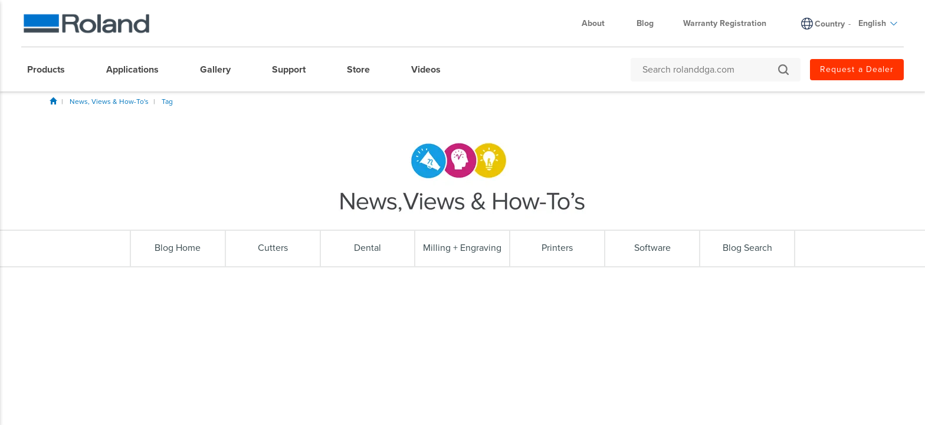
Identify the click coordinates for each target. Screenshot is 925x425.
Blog (645, 23)
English (878, 23)
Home (53, 100)
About (599, 23)
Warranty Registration (724, 23)
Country (830, 24)
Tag (167, 101)
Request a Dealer (857, 69)
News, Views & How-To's (109, 101)
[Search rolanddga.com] (709, 70)
